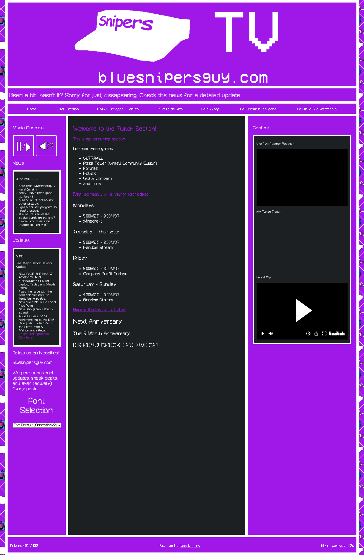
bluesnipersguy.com (33, 362)
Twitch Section (67, 109)
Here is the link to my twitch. (99, 309)
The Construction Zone (257, 109)
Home (31, 109)
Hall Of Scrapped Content (118, 109)
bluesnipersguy (333, 546)
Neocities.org (190, 546)
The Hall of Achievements (316, 109)
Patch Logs (210, 109)
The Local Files (171, 109)
